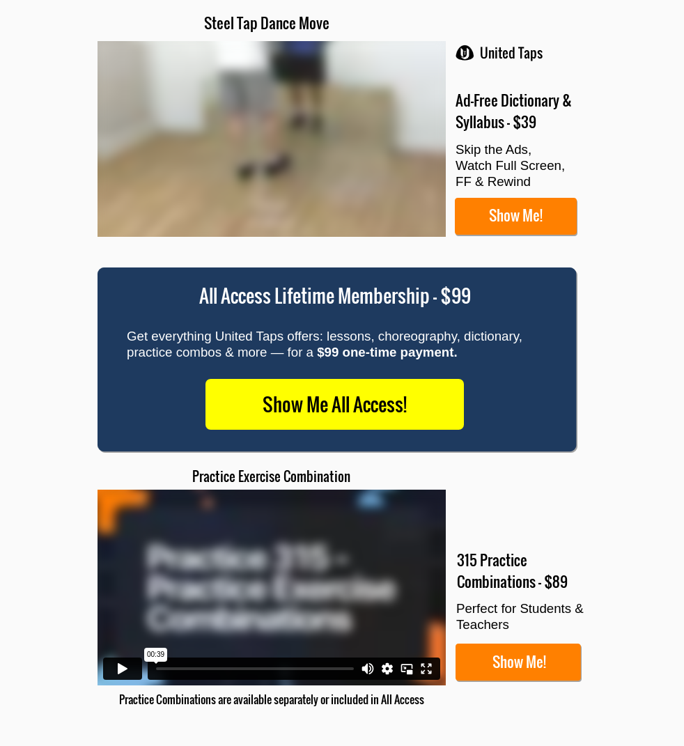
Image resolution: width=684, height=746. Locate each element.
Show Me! (516, 215)
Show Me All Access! (335, 404)
